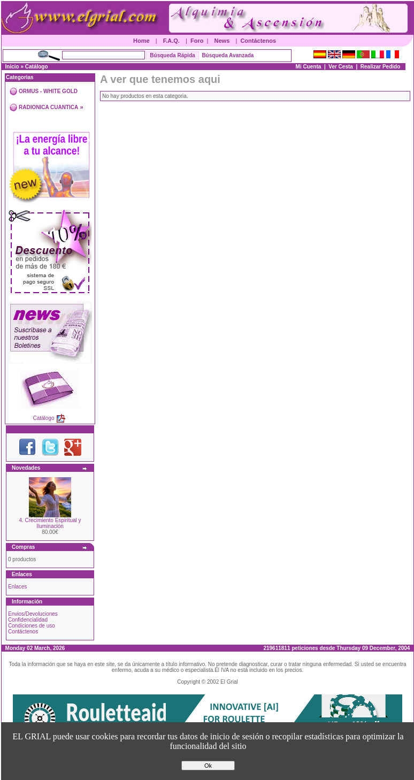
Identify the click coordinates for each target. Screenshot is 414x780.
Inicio (12, 67)
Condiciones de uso (31, 626)
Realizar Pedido (380, 67)
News (222, 40)
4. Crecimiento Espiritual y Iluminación (50, 523)
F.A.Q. (171, 40)
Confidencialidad (28, 620)
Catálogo (36, 67)
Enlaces (17, 587)
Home (141, 40)
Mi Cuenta (308, 67)
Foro (196, 40)
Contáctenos (258, 40)
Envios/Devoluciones (33, 614)
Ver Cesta (340, 67)
